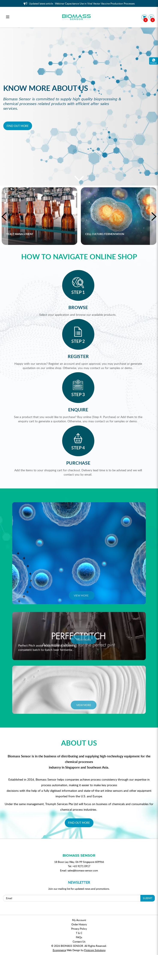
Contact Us (79, 941)
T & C (79, 933)
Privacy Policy (79, 928)
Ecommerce (59, 950)
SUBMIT (147, 898)
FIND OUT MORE (79, 823)
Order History (79, 924)
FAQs (79, 937)
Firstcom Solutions (94, 950)
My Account (79, 920)
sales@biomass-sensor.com (83, 870)
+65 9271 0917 (81, 866)
